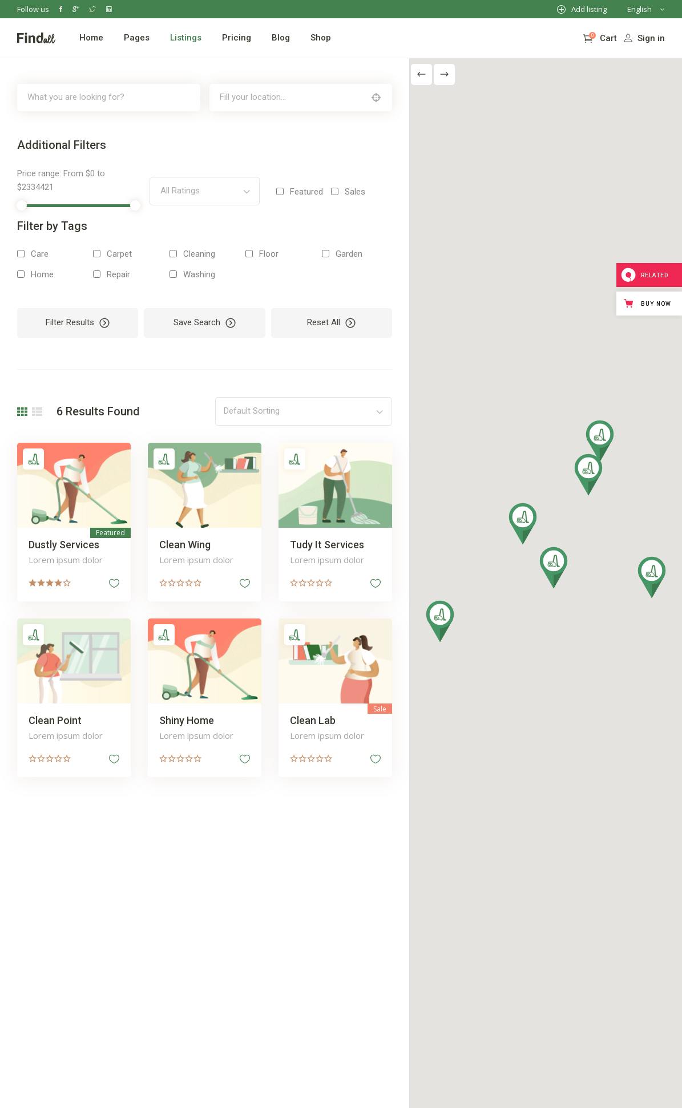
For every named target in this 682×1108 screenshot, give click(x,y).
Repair (118, 274)
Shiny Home (186, 720)
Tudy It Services (327, 545)
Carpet (119, 254)
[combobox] (204, 191)
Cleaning (199, 254)
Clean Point (55, 720)
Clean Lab (313, 720)
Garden (349, 254)
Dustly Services (64, 545)
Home (42, 274)
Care (40, 254)
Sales (355, 192)
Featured (306, 192)
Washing (199, 274)
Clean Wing (185, 545)
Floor (269, 254)
